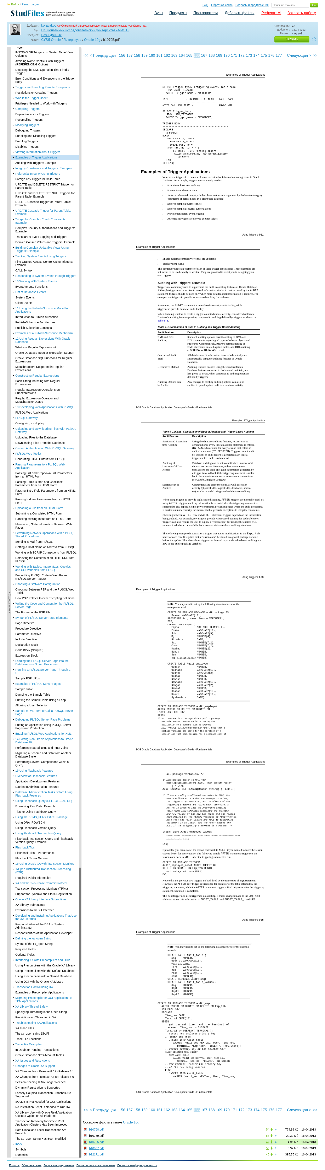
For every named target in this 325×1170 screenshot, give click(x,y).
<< (86, 55)
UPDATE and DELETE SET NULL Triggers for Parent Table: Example (45, 93)
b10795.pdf (96, 1142)
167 (204, 55)
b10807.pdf (96, 1148)
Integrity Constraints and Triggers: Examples (43, 66)
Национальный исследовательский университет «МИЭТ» (85, 30)
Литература (72, 40)
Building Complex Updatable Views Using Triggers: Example (42, 147)
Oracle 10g (92, 40)
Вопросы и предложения (252, 5)
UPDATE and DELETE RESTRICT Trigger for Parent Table (44, 84)
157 (129, 55)
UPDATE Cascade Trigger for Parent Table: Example (43, 110)
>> (315, 55)
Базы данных (51, 35)
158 (137, 55)
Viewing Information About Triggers (37, 50)
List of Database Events (30, 190)
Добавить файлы (239, 13)
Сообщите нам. (138, 26)
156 (122, 55)
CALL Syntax (23, 169)
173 (249, 55)
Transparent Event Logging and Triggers (41, 135)
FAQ (205, 5)
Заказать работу (301, 13)
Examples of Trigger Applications (36, 56)
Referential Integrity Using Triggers (37, 72)
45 (267, 1154)
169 (219, 55)
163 (174, 55)
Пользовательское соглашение (95, 1165)
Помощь (14, 1165)
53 (267, 1135)
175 (264, 55)
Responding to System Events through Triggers (45, 174)
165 (189, 55)
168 (212, 55)
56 (267, 1148)
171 (234, 55)
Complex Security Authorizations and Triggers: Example (45, 128)
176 (271, 55)
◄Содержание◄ (9, 119)
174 (256, 55)
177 (279, 55)
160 (152, 55)
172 (241, 55)
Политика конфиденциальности (137, 1165)
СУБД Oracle (51, 40)
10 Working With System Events (36, 179)
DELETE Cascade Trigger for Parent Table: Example (43, 102)
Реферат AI (271, 13)
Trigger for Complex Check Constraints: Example (40, 119)
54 (267, 1129)
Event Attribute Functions (31, 185)
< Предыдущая (103, 55)
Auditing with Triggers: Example (35, 61)
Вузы (158, 13)
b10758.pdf (96, 1129)
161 (159, 55)
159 (144, 55)
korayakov (48, 25)
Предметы (178, 13)
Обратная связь (222, 5)
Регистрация (30, 4)
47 (267, 1142)
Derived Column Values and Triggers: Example (45, 140)
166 (197, 55)
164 (182, 55)
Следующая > (299, 55)
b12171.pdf (96, 1154)
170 (226, 55)
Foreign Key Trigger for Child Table (37, 77)
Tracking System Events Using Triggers (40, 154)
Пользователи (205, 13)
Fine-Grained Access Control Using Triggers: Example (44, 161)
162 (167, 55)
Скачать (292, 39)
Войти (15, 4)
